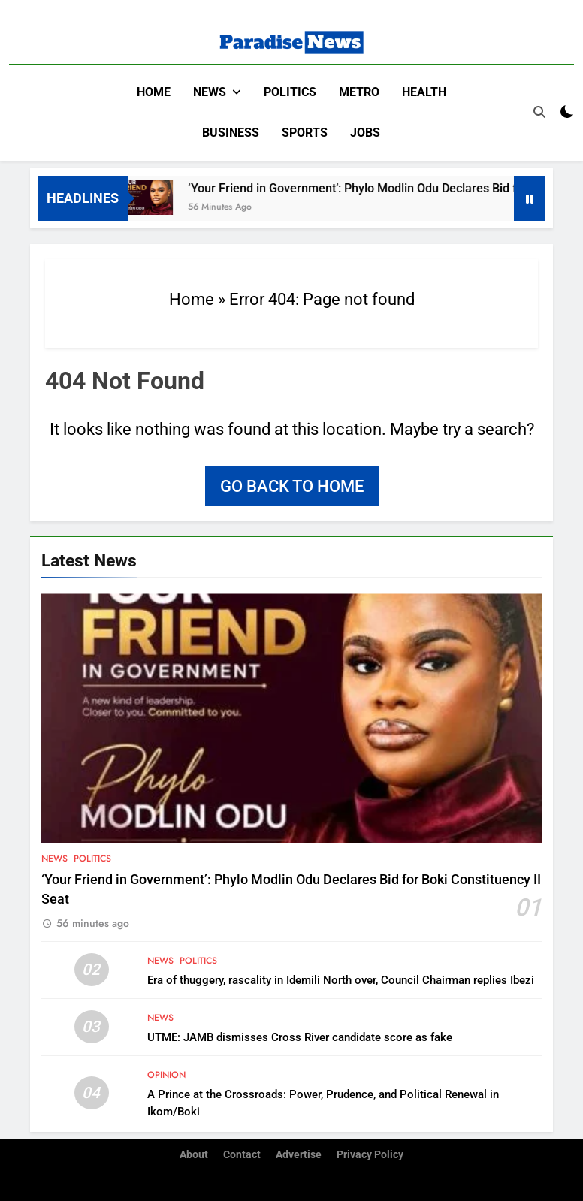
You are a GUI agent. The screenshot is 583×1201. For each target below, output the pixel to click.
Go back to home (292, 486)
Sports (305, 132)
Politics (290, 92)
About (194, 1154)
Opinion (166, 1075)
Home (154, 92)
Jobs (365, 132)
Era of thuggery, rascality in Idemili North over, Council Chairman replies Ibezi (340, 980)
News (209, 92)
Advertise (299, 1154)
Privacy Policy (370, 1154)
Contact (242, 1154)
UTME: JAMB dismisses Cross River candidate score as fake (299, 1037)
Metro (359, 92)
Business (230, 132)
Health (424, 92)
